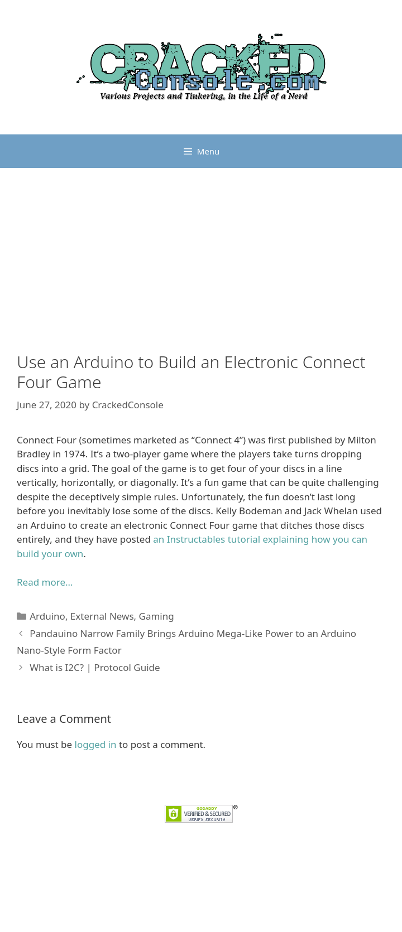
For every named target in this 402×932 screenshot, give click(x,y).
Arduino (47, 616)
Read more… (45, 582)
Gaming (156, 616)
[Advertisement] (201, 268)
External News (102, 616)
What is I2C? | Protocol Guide (95, 667)
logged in (96, 744)
